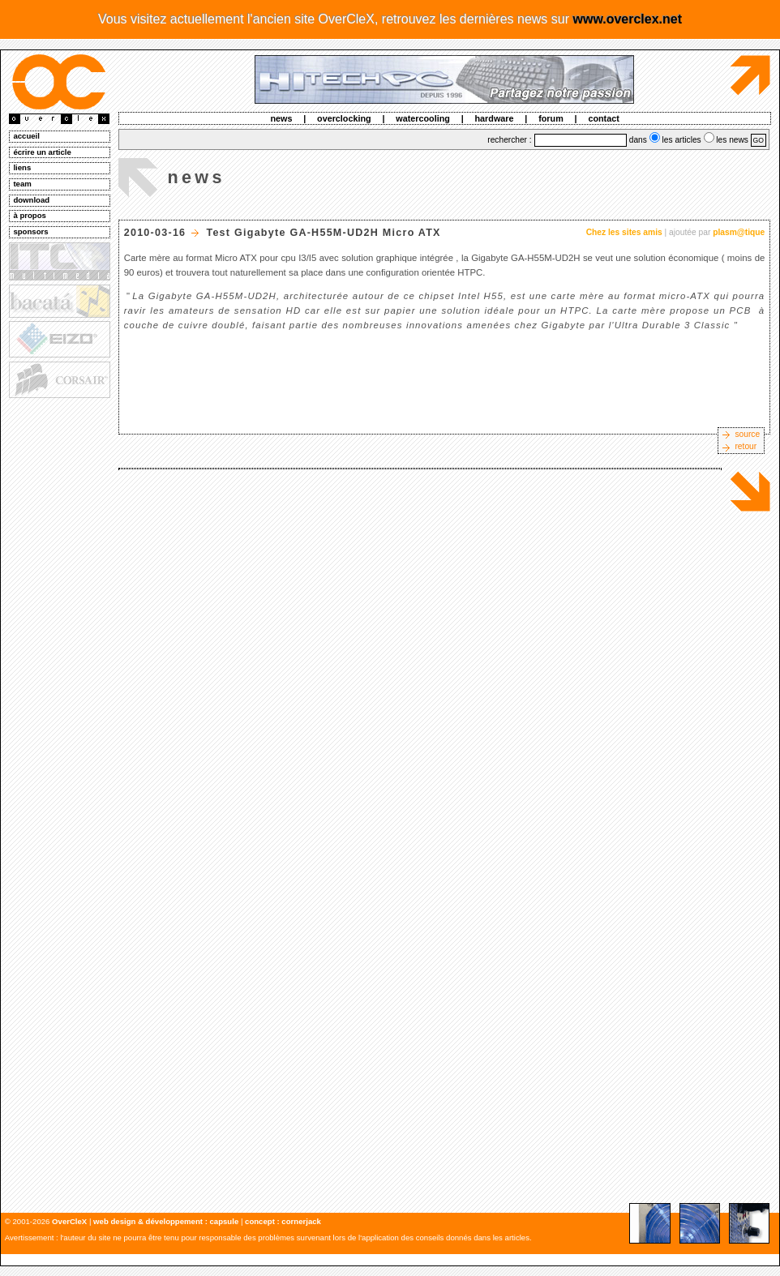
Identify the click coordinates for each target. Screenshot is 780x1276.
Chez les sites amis (624, 232)
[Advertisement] (58, 649)
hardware (494, 118)
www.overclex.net (627, 19)
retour (745, 446)
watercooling (423, 118)
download (31, 199)
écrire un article (42, 152)
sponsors (30, 231)
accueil (26, 135)
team (22, 183)
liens (22, 167)
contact (603, 118)
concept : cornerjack (283, 1221)
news (281, 118)
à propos (29, 215)
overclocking (344, 118)
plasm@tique (739, 232)
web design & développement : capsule (165, 1221)
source (747, 434)
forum (551, 118)
